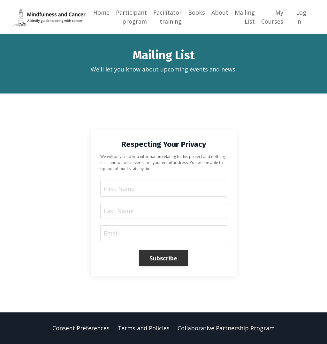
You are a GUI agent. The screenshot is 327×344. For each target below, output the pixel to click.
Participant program (131, 17)
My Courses (272, 17)
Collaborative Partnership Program (226, 328)
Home (101, 12)
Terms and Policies (144, 328)
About (219, 12)
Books (196, 12)
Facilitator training (167, 17)
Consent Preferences (81, 328)
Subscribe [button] (163, 258)
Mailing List (245, 17)
